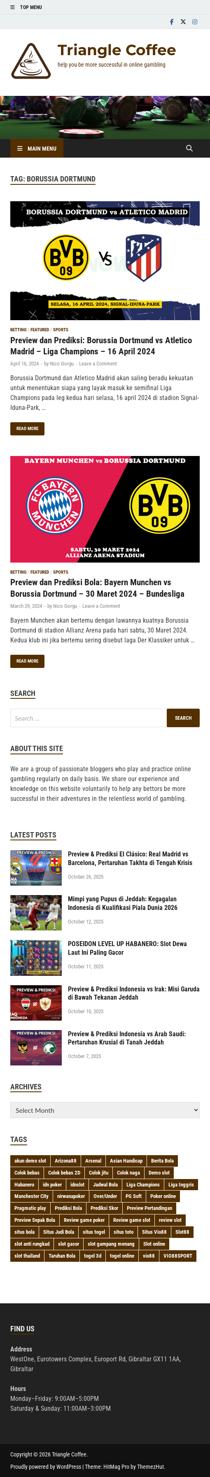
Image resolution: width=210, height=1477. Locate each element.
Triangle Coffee (117, 50)
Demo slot (159, 1173)
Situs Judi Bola (58, 1232)
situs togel (94, 1232)
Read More (24, 426)
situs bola (24, 1232)
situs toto (123, 1232)
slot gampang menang (111, 1244)
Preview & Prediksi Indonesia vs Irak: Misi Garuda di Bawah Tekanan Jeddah (134, 993)
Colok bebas (27, 1173)
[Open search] (189, 148)
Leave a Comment (98, 364)
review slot (170, 1220)
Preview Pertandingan (149, 1208)
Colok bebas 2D (64, 1173)
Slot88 (182, 1232)
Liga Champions (143, 1185)
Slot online (154, 1244)
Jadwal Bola (105, 1185)
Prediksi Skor (104, 1208)
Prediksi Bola (68, 1208)
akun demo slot (30, 1161)
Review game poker (84, 1220)
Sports (60, 330)
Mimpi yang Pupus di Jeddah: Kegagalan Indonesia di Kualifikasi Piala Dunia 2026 (122, 903)
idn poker (52, 1185)
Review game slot (131, 1220)
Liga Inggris (181, 1185)
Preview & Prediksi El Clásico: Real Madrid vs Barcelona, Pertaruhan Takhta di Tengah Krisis (130, 858)
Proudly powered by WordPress (45, 1466)
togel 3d (92, 1256)
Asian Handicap (126, 1161)
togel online (122, 1256)
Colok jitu (98, 1173)
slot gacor (68, 1244)
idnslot (77, 1185)
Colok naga (128, 1173)
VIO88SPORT (177, 1256)
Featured (39, 330)
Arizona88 (66, 1161)
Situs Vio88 (154, 1232)
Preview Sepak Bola (34, 1220)
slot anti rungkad (31, 1244)
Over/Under (105, 1196)
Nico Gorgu (62, 364)
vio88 (149, 1256)
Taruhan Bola (62, 1256)
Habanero (24, 1185)
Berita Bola (162, 1161)
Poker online (163, 1196)
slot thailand (27, 1256)
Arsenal (93, 1161)
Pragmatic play (30, 1208)
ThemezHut (150, 1466)
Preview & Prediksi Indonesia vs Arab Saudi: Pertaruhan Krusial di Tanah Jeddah (127, 1038)
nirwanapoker (71, 1196)
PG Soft (134, 1196)
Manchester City (31, 1196)
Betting (18, 330)
